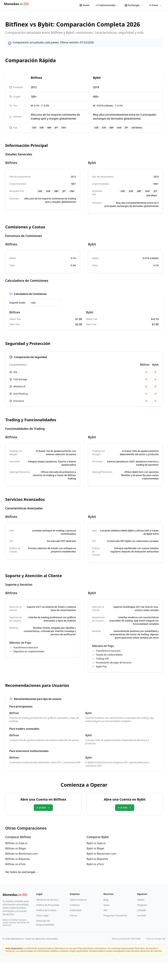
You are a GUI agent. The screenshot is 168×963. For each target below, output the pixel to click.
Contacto (75, 905)
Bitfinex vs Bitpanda (17, 859)
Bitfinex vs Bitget (15, 848)
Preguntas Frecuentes (115, 915)
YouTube (141, 915)
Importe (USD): (17, 302)
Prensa (73, 915)
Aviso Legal (42, 915)
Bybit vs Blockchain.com (101, 853)
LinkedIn (141, 910)
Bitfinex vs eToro (15, 864)
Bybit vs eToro (95, 864)
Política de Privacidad (47, 905)
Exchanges (134, 5)
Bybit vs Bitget (95, 848)
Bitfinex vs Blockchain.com (21, 853)
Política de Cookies (46, 910)
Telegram (142, 905)
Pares (155, 5)
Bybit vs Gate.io (96, 843)
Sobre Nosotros (78, 899)
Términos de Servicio (47, 899)
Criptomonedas (107, 5)
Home (84, 5)
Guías (106, 905)
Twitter (141, 899)
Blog (105, 899)
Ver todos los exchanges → (22, 872)
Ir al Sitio (43, 807)
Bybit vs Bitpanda (97, 859)
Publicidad (75, 910)
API (105, 910)
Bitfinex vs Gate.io (16, 843)
